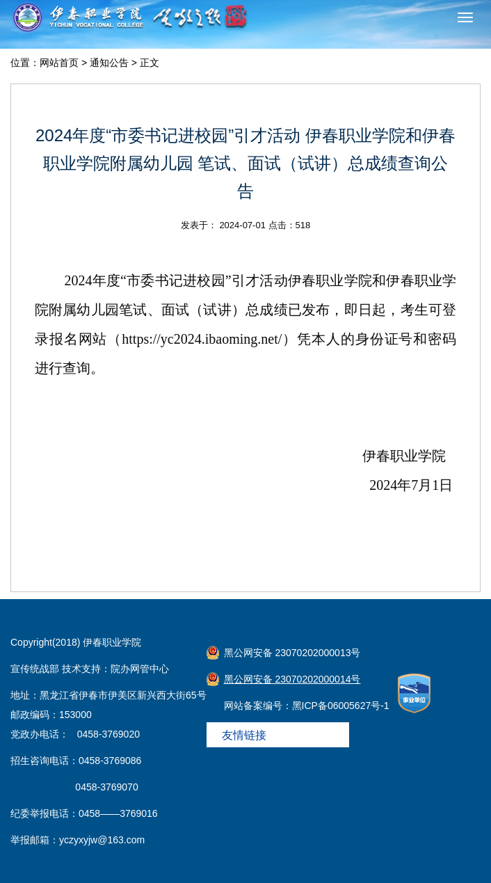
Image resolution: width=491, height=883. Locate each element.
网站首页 (59, 62)
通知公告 (109, 62)
